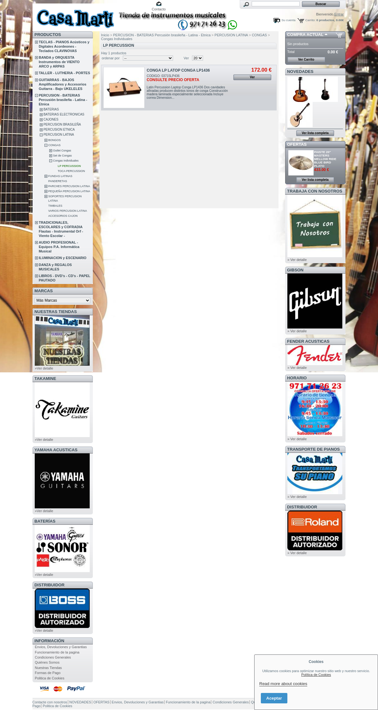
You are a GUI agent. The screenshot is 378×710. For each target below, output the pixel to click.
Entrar (339, 14)
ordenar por (111, 58)
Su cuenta (288, 20)
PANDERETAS (57, 181)
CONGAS (54, 145)
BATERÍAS (44, 521)
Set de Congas (62, 155)
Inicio (105, 35)
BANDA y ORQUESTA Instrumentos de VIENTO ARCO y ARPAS (59, 62)
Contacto (159, 9)
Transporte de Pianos (313, 449)
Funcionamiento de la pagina (57, 652)
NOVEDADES (300, 71)
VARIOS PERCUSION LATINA (67, 210)
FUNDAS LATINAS (60, 176)
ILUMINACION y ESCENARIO (63, 258)
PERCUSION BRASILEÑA (62, 124)
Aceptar (274, 698)
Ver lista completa (315, 133)
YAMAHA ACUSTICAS (55, 449)
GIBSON (295, 270)
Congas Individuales (66, 160)
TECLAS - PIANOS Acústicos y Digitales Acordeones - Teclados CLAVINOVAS (64, 46)
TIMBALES (55, 205)
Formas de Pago (47, 673)
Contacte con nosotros (50, 702)
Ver (186, 58)
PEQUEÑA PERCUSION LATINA (69, 191)
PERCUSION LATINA (59, 134)
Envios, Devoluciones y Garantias (61, 647)
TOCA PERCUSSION (71, 171)
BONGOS (54, 140)
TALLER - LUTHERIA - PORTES (64, 73)
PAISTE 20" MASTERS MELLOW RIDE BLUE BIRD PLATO (325, 159)
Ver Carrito (306, 59)
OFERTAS (297, 144)
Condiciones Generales (53, 657)
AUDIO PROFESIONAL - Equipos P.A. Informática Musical (59, 246)
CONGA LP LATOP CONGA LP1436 (178, 70)
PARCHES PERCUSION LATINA (69, 186)
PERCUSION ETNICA (59, 129)
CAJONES (51, 119)
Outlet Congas (62, 150)
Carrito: (310, 20)
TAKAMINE (45, 378)
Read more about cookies (283, 683)
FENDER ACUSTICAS (308, 341)
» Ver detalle (297, 260)
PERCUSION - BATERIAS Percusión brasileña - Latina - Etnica (63, 99)
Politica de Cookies (49, 678)
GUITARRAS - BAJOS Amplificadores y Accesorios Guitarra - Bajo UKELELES (63, 84)
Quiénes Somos (47, 662)
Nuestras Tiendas (48, 668)
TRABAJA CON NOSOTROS (314, 191)
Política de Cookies (316, 675)
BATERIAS (51, 109)
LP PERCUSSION (69, 166)
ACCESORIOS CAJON (63, 215)
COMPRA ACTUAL (305, 34)
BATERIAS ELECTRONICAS (64, 114)
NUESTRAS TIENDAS (55, 311)
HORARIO (297, 378)
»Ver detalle (44, 368)
